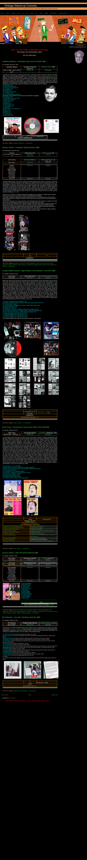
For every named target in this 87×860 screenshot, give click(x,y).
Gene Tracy (16, 548)
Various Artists (25, 613)
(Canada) (15, 691)
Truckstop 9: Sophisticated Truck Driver (11, 529)
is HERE (37, 417)
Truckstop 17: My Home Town (9, 540)
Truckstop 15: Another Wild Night (9, 537)
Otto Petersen (22, 264)
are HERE (51, 605)
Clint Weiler (16, 192)
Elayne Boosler (32, 609)
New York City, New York (46, 276)
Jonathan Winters (18, 143)
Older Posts (55, 695)
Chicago (45, 558)
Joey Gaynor (40, 263)
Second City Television (15, 629)
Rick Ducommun (52, 611)
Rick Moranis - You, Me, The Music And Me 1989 (21, 617)
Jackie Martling (30, 263)
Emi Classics (33, 136)
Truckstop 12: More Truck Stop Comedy (11, 532)
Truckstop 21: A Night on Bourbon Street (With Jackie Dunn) (42, 530)
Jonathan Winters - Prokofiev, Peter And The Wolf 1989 (24, 61)
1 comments (27, 423)
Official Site (29, 70)
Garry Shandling (43, 609)
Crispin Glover (17, 423)
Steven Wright (16, 613)
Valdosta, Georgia (46, 153)
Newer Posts (4, 695)
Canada (53, 623)
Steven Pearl (42, 264)
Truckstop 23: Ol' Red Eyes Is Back (37, 533)
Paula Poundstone (32, 611)
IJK (36, 13)
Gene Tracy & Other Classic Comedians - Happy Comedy (42, 540)
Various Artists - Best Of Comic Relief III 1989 (20, 553)
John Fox (47, 263)
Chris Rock (22, 263)
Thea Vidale (50, 264)
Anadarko (43, 433)
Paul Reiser (12, 611)
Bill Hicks (15, 263)
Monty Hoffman (12, 264)
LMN (41, 13)
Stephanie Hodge (32, 264)
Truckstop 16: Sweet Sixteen (9, 539)
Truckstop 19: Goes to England (37, 527)
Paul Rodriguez (21, 611)
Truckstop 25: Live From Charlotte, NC (38, 537)
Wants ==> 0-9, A (16, 13)
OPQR (46, 13)
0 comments (28, 143)
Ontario (48, 623)
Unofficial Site (30, 155)
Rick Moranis (23, 691)
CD (26, 13)
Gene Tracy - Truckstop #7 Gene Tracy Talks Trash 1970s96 (25, 427)
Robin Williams (7, 613)
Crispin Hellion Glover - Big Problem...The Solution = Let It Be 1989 (28, 271)
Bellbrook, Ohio (46, 67)
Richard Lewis (42, 611)
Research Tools (63, 13)
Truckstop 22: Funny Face (36, 532)
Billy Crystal (24, 609)
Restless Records (41, 412)
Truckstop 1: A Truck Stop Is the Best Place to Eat (13, 526)
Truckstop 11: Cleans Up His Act (9, 530)
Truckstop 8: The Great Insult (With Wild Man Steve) (13, 527)
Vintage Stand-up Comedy (20, 5)
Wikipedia (48, 70)
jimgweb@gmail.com (81, 47)
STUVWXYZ (53, 13)
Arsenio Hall (16, 609)
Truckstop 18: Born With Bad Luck (37, 526)
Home (2, 13)
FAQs (7, 13)
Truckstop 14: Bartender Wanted (9, 535)
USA (54, 276)
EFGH (31, 13)
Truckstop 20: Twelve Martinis (36, 529)
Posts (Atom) (12, 698)
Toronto (42, 623)
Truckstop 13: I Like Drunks (8, 533)
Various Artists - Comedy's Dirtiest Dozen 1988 (20, 147)
